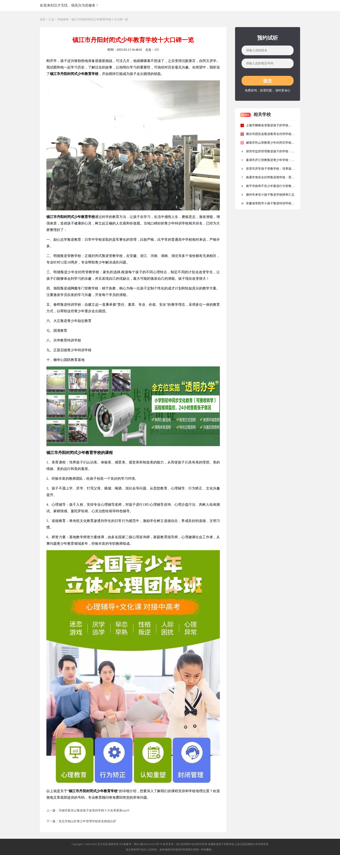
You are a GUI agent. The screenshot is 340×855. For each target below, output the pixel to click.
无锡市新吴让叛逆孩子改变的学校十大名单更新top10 (94, 810)
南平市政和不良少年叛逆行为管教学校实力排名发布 (267, 187)
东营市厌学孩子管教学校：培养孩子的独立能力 (267, 169)
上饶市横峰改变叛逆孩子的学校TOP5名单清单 (264, 126)
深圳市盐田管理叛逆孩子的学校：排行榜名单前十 (267, 152)
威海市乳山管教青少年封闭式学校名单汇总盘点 (267, 143)
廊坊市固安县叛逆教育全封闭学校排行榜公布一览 (267, 135)
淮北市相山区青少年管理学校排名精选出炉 (87, 821)
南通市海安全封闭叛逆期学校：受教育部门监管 (267, 178)
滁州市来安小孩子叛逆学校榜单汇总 (267, 195)
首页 (43, 19)
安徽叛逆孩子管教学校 (221, 844)
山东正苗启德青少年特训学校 (251, 844)
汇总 (51, 19)
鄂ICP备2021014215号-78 (148, 844)
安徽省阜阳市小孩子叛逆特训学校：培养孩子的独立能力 (267, 204)
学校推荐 (63, 19)
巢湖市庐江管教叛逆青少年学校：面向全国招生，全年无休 (267, 161)
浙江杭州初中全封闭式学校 (191, 844)
